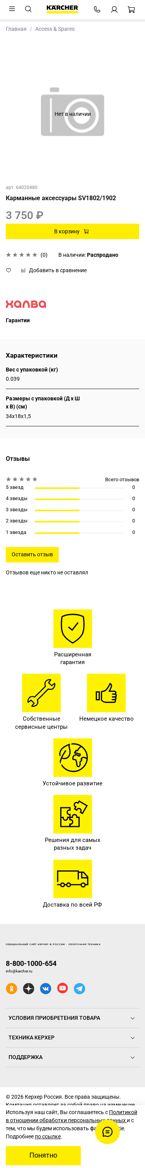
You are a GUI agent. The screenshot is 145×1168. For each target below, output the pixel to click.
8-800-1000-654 (31, 963)
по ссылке (48, 1136)
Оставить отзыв (32, 554)
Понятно (43, 1155)
